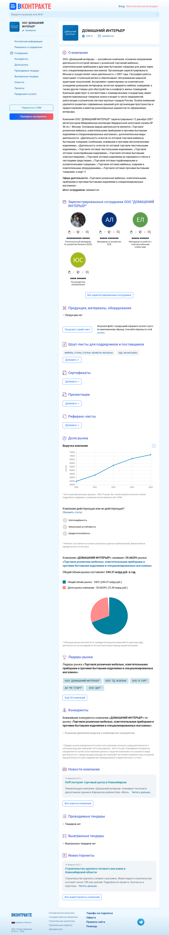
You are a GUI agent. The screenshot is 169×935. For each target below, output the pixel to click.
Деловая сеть (56, 929)
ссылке (100, 332)
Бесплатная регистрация (142, 6)
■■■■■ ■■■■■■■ (109, 238)
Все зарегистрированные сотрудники (109, 295)
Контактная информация (28, 41)
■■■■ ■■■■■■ (78, 278)
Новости (19, 82)
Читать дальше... (142, 792)
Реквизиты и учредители (28, 47)
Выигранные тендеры (27, 76)
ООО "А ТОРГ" (140, 680)
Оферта (91, 917)
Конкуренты (21, 59)
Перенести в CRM (31, 107)
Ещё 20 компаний (75, 697)
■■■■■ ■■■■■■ (140, 238)
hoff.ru (89, 36)
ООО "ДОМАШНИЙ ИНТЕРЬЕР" (82, 680)
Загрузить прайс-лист (77, 329)
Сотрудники (21, 53)
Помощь (91, 926)
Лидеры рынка (80, 657)
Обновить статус (72, 512)
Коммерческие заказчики (62, 913)
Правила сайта (95, 921)
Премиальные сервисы (61, 925)
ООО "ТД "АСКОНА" (116, 680)
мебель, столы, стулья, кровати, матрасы (89, 352)
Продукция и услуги (25, 94)
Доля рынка (21, 64)
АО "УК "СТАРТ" (73, 687)
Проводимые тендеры (27, 70)
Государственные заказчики (63, 917)
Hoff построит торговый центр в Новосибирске (96, 782)
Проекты (19, 88)
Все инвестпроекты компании (82, 897)
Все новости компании (78, 803)
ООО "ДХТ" (95, 687)
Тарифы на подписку (99, 913)
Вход (122, 6)
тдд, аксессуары (127, 352)
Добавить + (72, 359)
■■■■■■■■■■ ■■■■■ (78, 238)
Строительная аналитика (62, 921)
